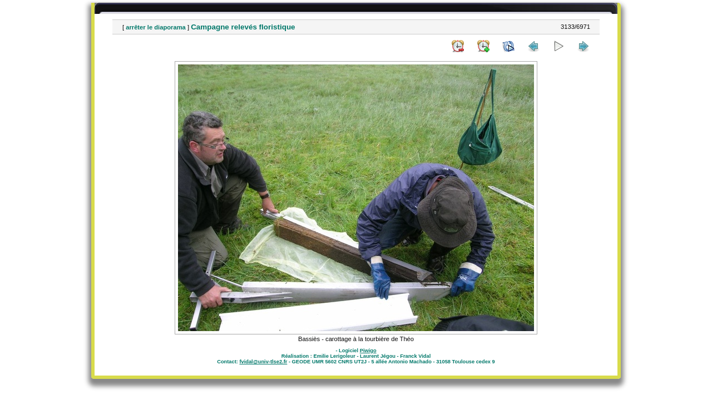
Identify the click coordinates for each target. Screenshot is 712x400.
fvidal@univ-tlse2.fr (263, 361)
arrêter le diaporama (156, 27)
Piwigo (368, 350)
